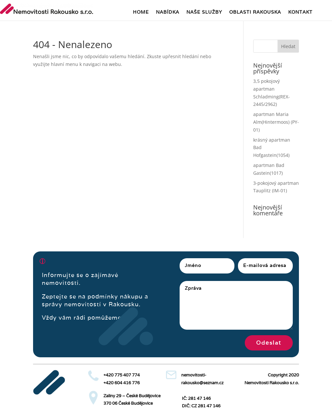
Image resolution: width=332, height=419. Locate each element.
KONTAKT (300, 12)
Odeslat (268, 342)
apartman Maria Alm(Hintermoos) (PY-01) (276, 122)
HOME (141, 12)
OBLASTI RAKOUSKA (255, 12)
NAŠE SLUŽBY (204, 12)
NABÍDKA (167, 12)
